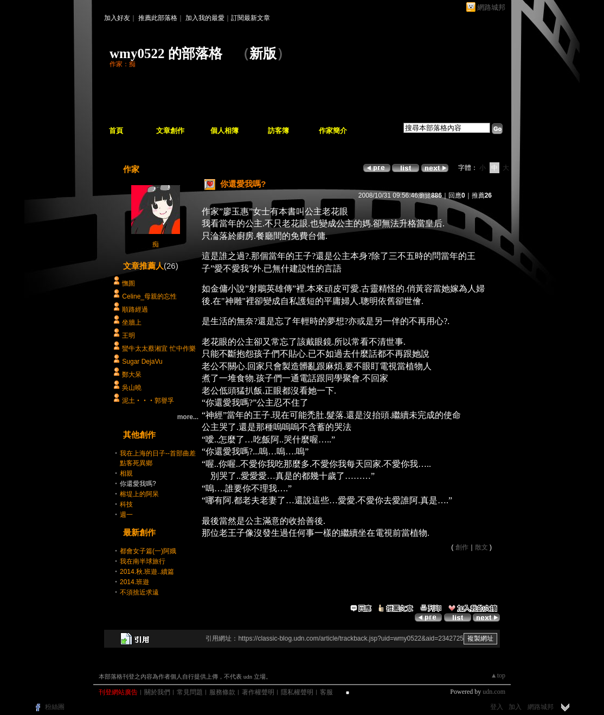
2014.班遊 (134, 582)
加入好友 (117, 18)
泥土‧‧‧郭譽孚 (148, 400)
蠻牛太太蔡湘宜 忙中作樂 (158, 348)
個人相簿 (224, 130)
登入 (496, 707)
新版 (263, 53)
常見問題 (190, 692)
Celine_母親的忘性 (149, 296)
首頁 (116, 130)
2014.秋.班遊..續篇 (147, 571)
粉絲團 (55, 707)
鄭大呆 (132, 374)
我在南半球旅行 (142, 561)
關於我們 (157, 692)
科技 (126, 504)
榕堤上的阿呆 (139, 494)
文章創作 (170, 130)
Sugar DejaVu (142, 361)
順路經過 (135, 309)
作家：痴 (123, 64)
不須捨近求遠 (139, 592)
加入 (515, 707)
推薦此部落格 (157, 18)
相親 (126, 473)
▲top (498, 675)
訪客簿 (278, 130)
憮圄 (128, 283)
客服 (326, 692)
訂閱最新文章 (250, 18)
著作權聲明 (258, 692)
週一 (126, 514)
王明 (128, 335)
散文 (481, 547)
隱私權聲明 (297, 692)
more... (187, 417)
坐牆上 (132, 322)
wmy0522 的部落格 (166, 53)
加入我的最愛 (204, 18)
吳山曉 (132, 387)
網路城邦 (491, 7)
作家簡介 (333, 130)
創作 (461, 547)
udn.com (494, 691)
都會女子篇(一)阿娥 (148, 551)
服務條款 (222, 692)
